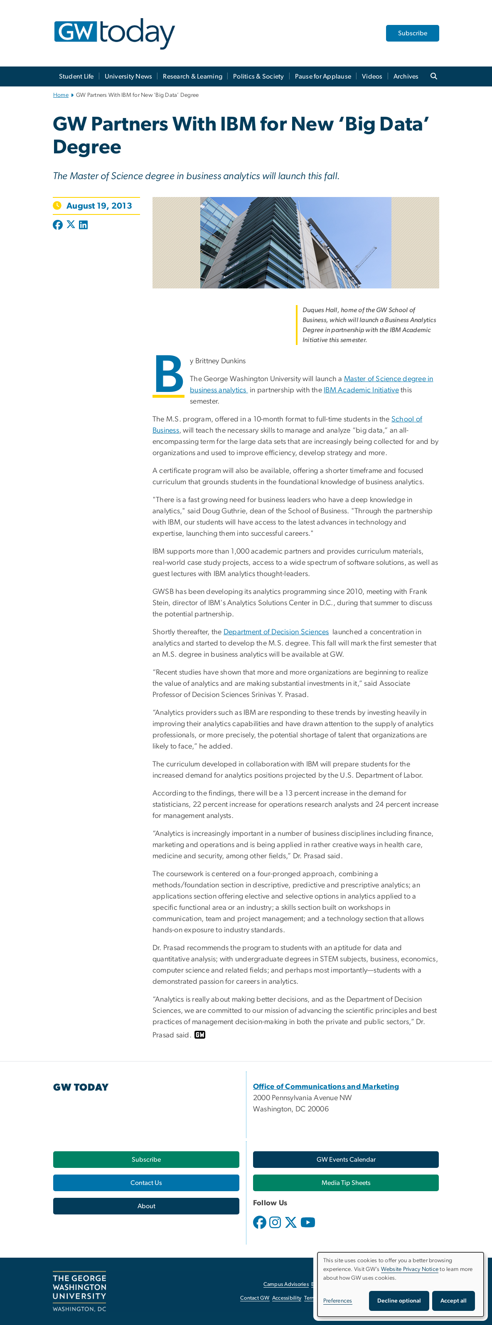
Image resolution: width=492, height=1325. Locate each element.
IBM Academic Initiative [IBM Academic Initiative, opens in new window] (361, 390)
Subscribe (412, 33)
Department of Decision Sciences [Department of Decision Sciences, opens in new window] (276, 632)
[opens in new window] (260, 1228)
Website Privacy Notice (410, 1269)
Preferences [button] (337, 1301)
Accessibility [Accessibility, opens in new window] (286, 1298)
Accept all (453, 1301)
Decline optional (399, 1301)
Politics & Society (258, 76)
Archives (406, 76)
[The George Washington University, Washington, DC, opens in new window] (79, 1291)
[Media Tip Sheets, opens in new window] (346, 1183)
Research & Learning (192, 76)
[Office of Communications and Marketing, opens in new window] (326, 1087)
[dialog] (400, 1284)
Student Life (76, 76)
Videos (372, 76)
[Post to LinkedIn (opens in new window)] (83, 225)
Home (61, 95)
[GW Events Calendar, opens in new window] (346, 1159)
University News (129, 76)
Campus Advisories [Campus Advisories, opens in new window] (286, 1284)
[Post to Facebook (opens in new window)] (58, 225)
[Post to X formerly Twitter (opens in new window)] (70, 225)
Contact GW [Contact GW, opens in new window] (255, 1298)
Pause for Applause (323, 76)
